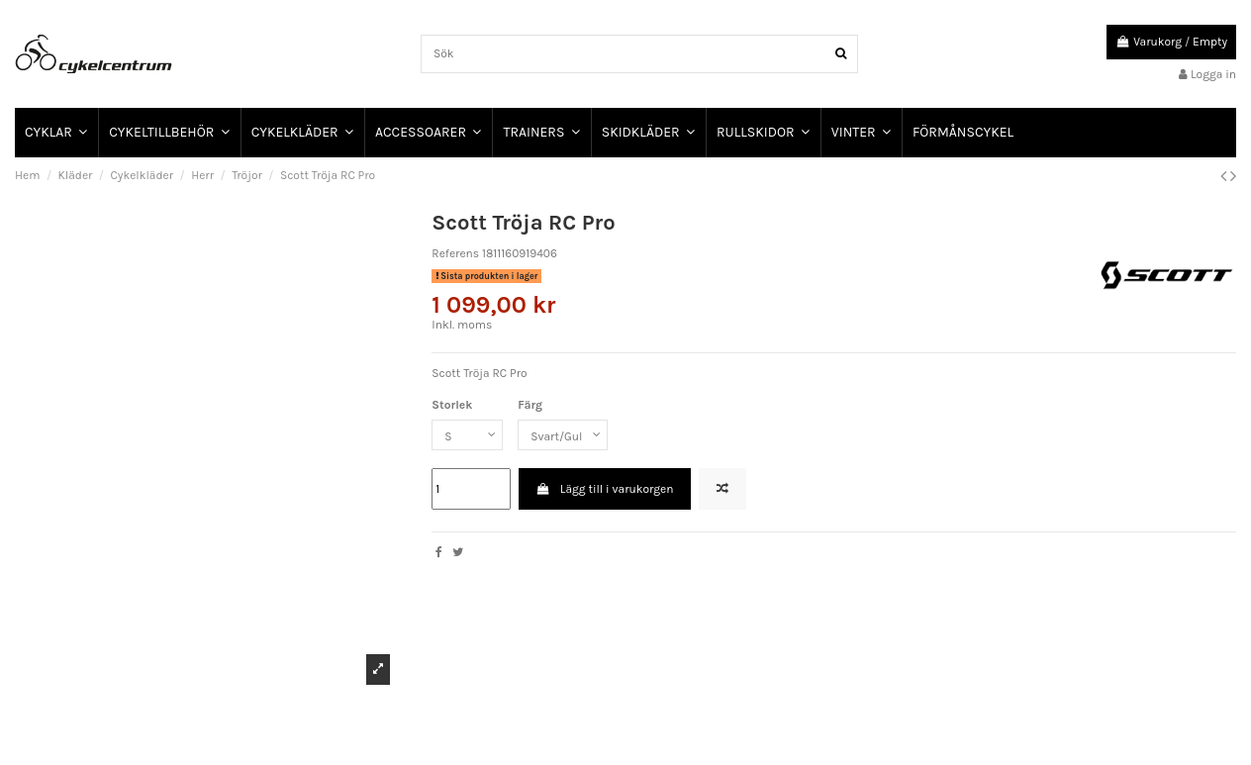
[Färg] (563, 435)
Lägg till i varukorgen (605, 489)
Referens (455, 253)
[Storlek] (467, 435)
